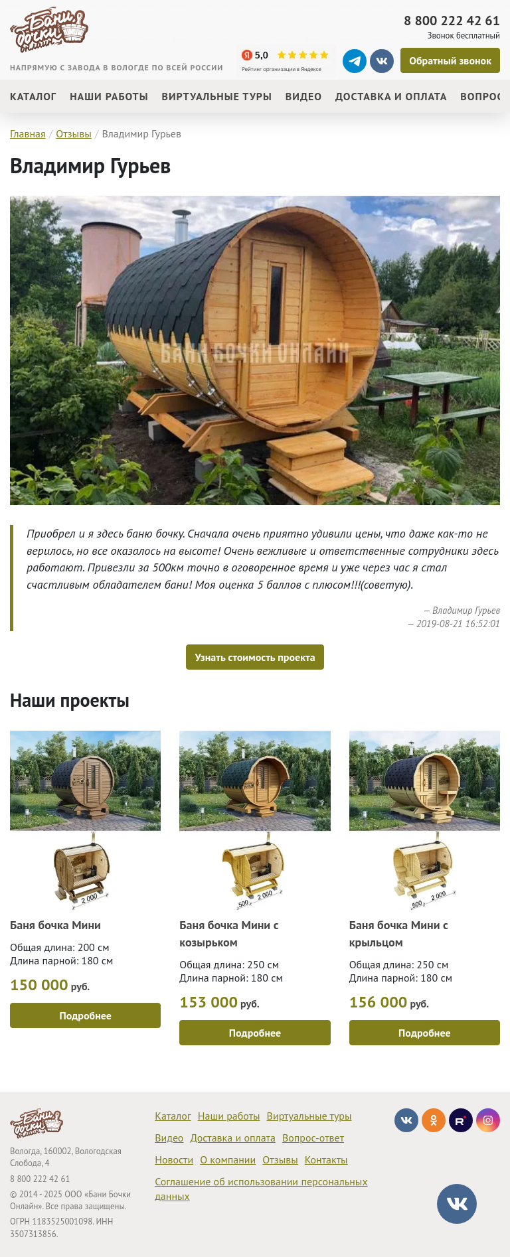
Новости (174, 1159)
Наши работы (229, 1115)
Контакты (326, 1159)
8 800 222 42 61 (40, 1179)
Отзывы (280, 1159)
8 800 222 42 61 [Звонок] (452, 20)
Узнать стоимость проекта (255, 657)
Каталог (173, 1115)
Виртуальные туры (309, 1115)
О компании (228, 1159)
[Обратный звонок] (450, 60)
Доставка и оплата (232, 1137)
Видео (169, 1137)
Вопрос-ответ (313, 1137)
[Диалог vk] (457, 1204)
